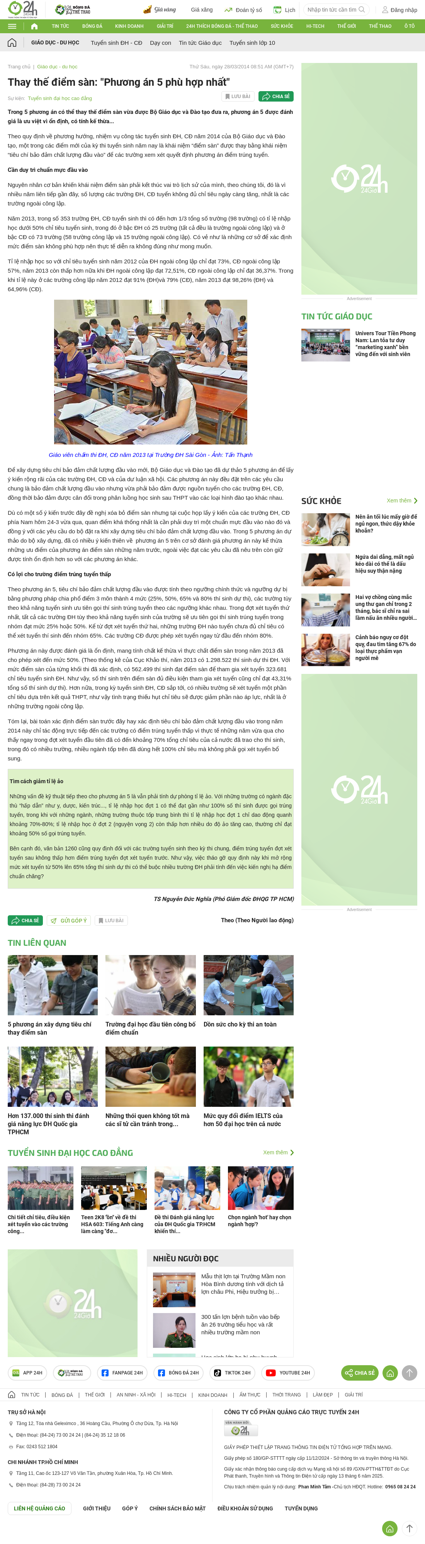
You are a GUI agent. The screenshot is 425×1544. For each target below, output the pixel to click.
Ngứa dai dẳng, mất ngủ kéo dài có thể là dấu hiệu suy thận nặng (384, 564)
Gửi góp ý (69, 921)
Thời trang (286, 1395)
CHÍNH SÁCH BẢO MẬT (178, 1508)
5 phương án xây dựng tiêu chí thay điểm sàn (49, 1028)
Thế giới (346, 26)
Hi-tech (315, 26)
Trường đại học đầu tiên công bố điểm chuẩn (150, 1028)
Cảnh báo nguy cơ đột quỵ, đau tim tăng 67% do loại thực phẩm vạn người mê (385, 647)
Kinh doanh (129, 26)
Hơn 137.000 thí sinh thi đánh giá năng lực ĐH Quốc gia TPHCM (48, 1124)
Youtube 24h (288, 1372)
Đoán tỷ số (243, 10)
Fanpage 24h (122, 1372)
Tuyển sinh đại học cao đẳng (60, 98)
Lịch (285, 10)
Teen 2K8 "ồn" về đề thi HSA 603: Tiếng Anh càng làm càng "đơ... (112, 1224)
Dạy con (160, 42)
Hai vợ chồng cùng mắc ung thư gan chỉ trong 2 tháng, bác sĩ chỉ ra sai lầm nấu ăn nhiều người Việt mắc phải (384, 607)
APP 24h (27, 1372)
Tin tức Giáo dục (200, 42)
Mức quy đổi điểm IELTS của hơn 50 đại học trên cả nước (243, 1120)
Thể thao (380, 26)
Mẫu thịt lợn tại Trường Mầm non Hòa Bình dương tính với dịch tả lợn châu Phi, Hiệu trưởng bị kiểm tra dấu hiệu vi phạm (243, 1284)
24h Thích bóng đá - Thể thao (222, 26)
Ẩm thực (250, 1395)
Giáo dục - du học (55, 42)
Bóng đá (92, 26)
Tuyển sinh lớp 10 (252, 42)
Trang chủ (19, 67)
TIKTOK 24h (232, 1372)
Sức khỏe (282, 26)
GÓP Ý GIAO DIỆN (23, 1533)
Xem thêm (275, 1152)
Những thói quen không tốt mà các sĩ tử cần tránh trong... (147, 1120)
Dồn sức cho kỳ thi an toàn (240, 1024)
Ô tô (410, 26)
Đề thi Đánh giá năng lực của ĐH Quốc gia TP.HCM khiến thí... (185, 1224)
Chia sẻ (281, 96)
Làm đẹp (323, 1395)
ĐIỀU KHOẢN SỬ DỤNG (245, 1508)
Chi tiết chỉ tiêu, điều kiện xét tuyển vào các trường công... (39, 1224)
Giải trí (165, 26)
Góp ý (130, 1508)
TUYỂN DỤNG (301, 1508)
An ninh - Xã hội (136, 1395)
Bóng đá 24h (178, 1372)
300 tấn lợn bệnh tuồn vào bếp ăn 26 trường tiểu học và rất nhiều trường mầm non (240, 1324)
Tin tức (60, 26)
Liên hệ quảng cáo (39, 1508)
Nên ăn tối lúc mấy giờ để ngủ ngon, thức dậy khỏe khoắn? (386, 524)
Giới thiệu (96, 1508)
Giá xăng (202, 10)
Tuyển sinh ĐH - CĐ (116, 42)
